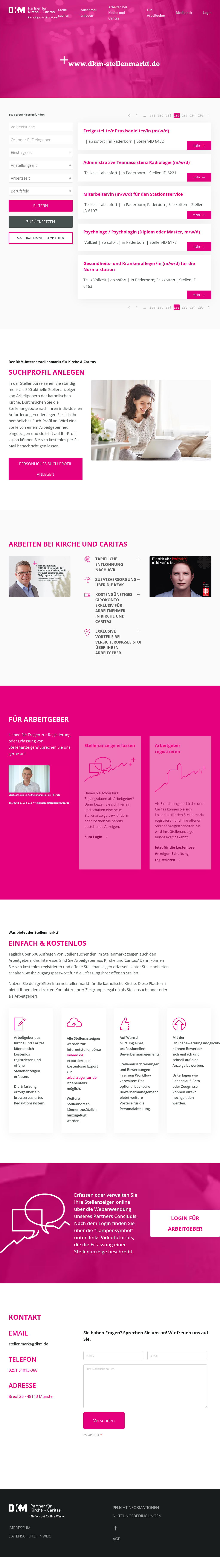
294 (193, 115)
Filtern (40, 205)
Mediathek (184, 13)
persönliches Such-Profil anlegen (45, 469)
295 (201, 115)
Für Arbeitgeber (156, 13)
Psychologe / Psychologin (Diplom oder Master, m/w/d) (141, 232)
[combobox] (41, 139)
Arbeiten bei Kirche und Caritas (117, 12)
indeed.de (75, 1055)
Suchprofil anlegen (88, 13)
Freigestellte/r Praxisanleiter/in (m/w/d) (126, 131)
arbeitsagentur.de (81, 1077)
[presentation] (116, 1446)
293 (185, 115)
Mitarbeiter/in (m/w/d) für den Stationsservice (133, 194)
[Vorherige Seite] (129, 115)
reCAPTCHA (92, 1435)
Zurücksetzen (40, 221)
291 (168, 115)
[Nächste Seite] (208, 115)
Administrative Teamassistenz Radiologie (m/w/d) (136, 162)
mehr (199, 145)
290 (160, 115)
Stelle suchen (63, 13)
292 (176, 115)
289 (152, 115)
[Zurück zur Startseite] (33, 13)
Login (207, 13)
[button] (110, 564)
